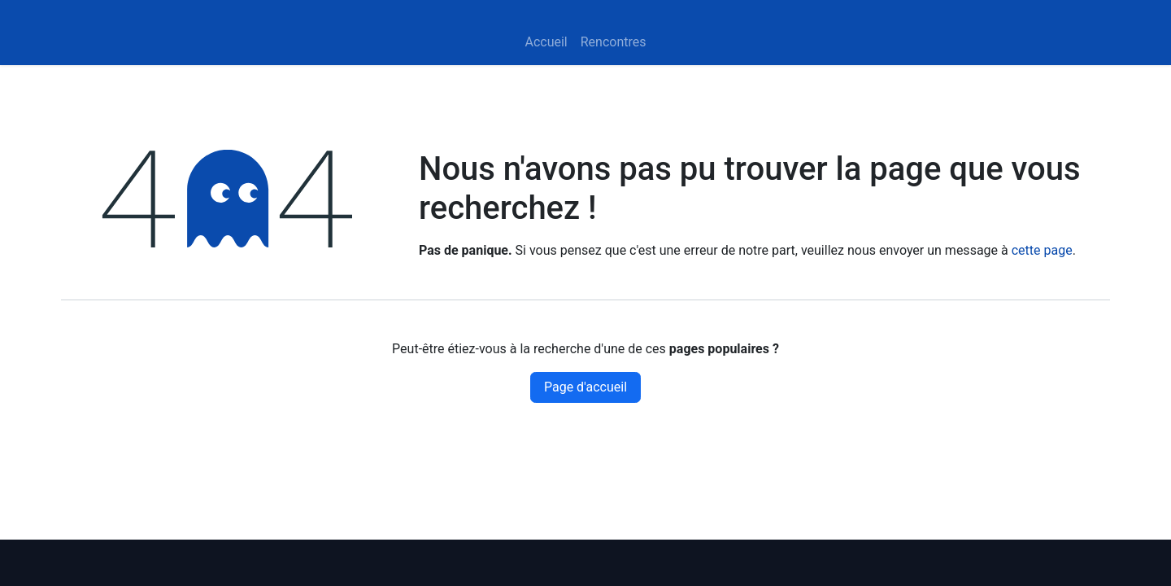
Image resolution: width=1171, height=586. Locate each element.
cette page (1042, 250)
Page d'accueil (585, 387)
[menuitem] (545, 42)
